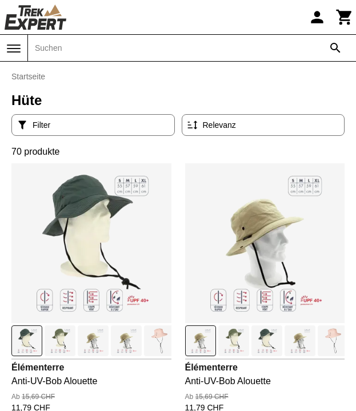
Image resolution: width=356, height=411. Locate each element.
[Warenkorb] (344, 17)
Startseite (28, 76)
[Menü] (13, 48)
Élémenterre (38, 367)
